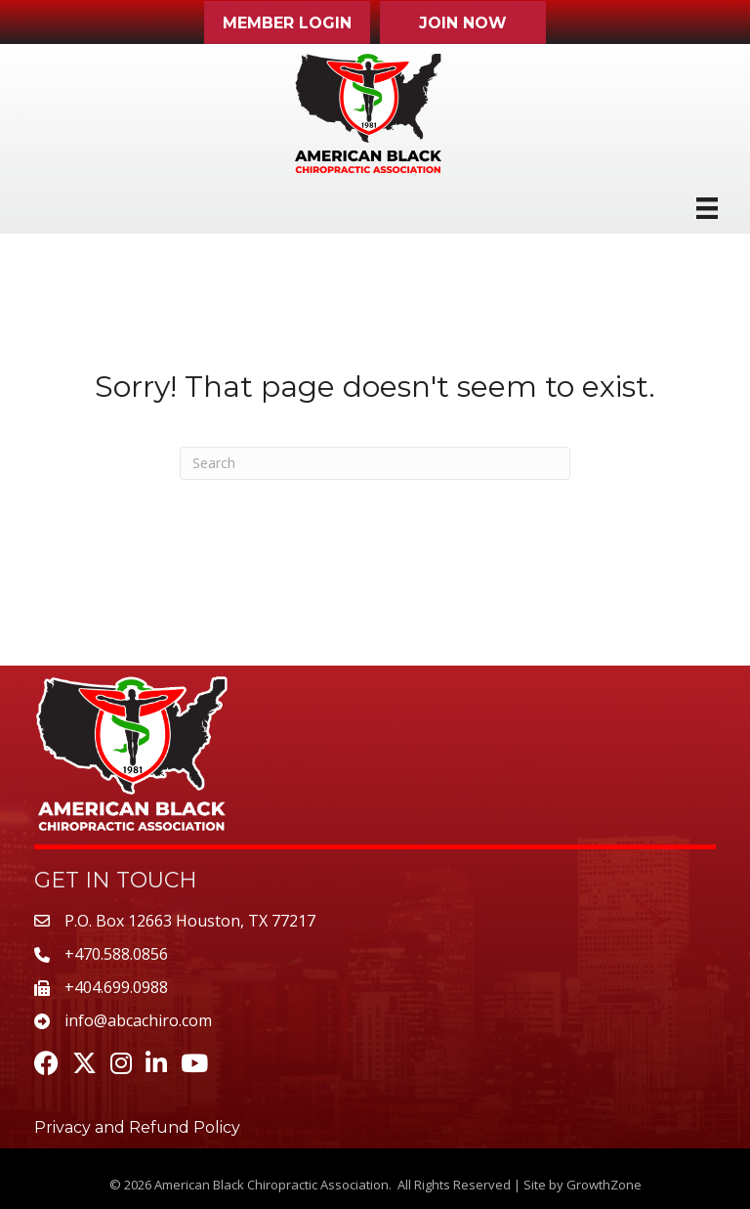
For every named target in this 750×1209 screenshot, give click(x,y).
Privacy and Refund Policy (137, 1127)
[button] (287, 22)
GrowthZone (604, 1184)
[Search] (375, 463)
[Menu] (707, 208)
